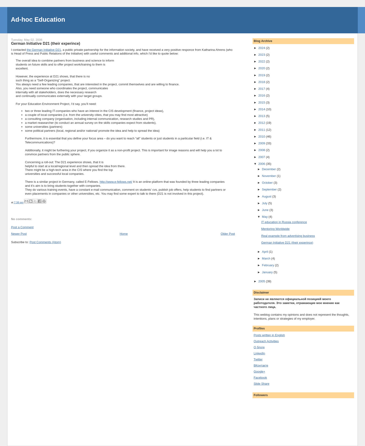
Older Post (228, 233)
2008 (262, 150)
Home (124, 233)
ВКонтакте (261, 365)
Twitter (258, 359)
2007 (262, 157)
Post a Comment (22, 227)
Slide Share (261, 383)
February (268, 265)
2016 (262, 95)
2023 (262, 54)
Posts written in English (269, 335)
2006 (262, 164)
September (269, 189)
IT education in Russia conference (284, 222)
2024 (262, 48)
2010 (262, 136)
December (269, 169)
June (265, 210)
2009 (262, 143)
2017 (262, 88)
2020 (262, 68)
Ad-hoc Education (38, 19)
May (265, 216)
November (269, 176)
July (265, 203)
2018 (262, 82)
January (268, 272)
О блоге (259, 347)
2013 (262, 116)
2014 (262, 109)
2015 (262, 102)
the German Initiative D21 (44, 50)
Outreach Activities (266, 341)
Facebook (260, 377)
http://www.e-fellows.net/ (116, 181)
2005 (262, 281)
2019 (262, 75)
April (265, 251)
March (266, 258)
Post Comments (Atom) (45, 242)
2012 (262, 122)
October (268, 182)
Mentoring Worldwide (275, 229)
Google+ (259, 371)
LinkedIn (259, 353)
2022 (262, 61)
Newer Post (19, 233)
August (267, 196)
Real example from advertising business (288, 236)
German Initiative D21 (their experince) (287, 242)
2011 (262, 129)
